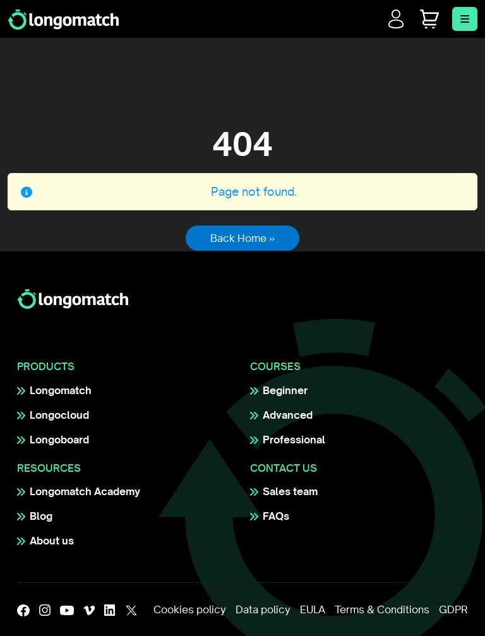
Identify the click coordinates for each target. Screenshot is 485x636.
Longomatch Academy (85, 491)
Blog (41, 516)
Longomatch (61, 390)
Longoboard (59, 439)
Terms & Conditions (382, 609)
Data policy (263, 609)
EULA (312, 609)
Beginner (285, 390)
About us (52, 540)
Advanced (288, 415)
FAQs (276, 516)
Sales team (290, 491)
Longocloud (59, 415)
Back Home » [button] (242, 238)
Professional (294, 439)
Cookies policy (189, 609)
